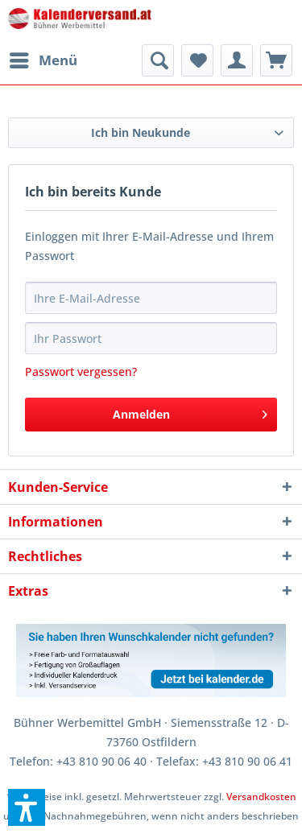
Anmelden (190, 412)
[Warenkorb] (276, 60)
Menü (43, 58)
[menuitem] (42, 60)
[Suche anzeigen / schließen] (158, 60)
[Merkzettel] (197, 60)
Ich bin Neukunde (140, 132)
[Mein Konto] (237, 60)
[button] (26, 807)
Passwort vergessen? (81, 371)
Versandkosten (261, 796)
